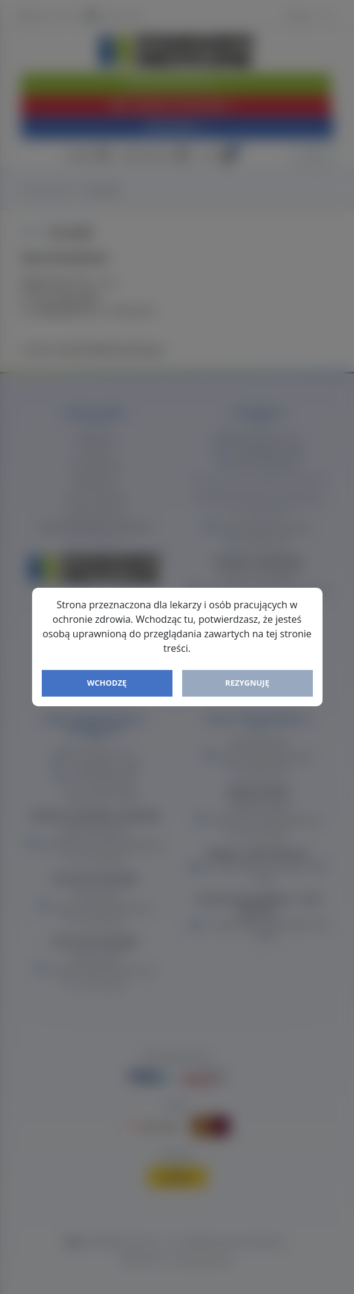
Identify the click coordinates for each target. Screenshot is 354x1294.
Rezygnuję (247, 682)
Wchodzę (107, 682)
